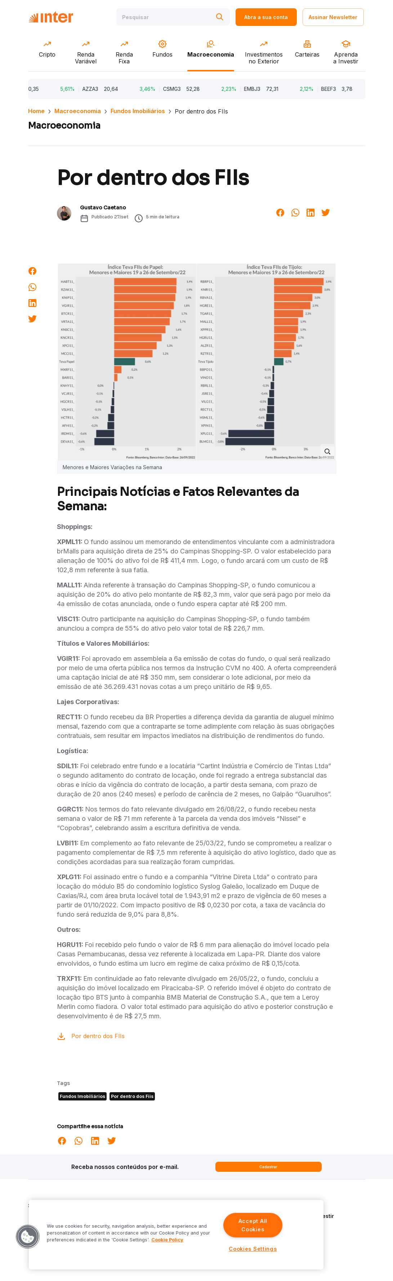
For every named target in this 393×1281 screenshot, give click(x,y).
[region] (176, 1234)
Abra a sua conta (266, 17)
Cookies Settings (253, 1249)
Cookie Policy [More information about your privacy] (167, 1239)
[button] (27, 1236)
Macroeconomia (77, 111)
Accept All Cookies (252, 1225)
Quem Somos (304, 1205)
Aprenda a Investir (310, 1216)
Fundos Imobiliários (138, 111)
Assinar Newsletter (333, 17)
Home (36, 111)
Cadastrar (268, 1167)
